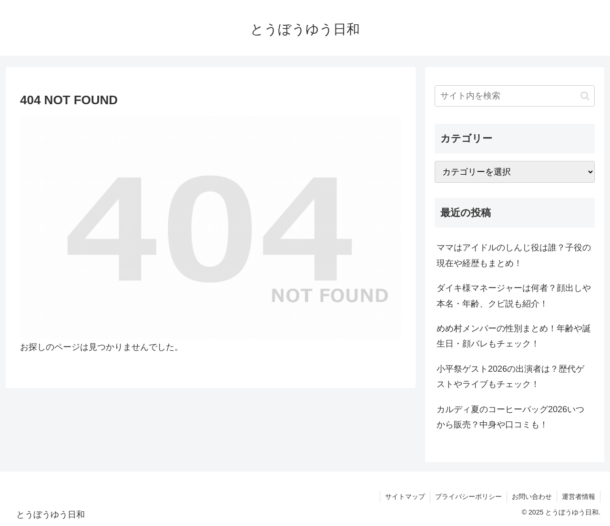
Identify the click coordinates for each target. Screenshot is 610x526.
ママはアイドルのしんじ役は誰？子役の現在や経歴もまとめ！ (514, 255)
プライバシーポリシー (468, 496)
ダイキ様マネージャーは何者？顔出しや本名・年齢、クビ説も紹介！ (514, 295)
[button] (585, 95)
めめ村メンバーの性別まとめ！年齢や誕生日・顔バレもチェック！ (514, 336)
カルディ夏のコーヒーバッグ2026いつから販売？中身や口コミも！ (510, 417)
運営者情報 (578, 496)
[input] (515, 96)
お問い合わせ (532, 496)
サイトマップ (405, 496)
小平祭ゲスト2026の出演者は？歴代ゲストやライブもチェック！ (510, 376)
